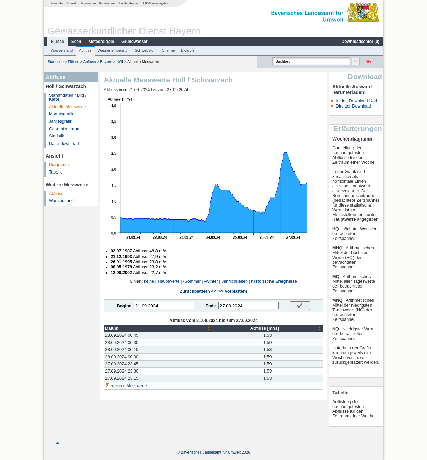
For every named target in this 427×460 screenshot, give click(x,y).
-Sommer (192, 281)
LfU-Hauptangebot (155, 3)
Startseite (57, 3)
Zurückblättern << (198, 291)
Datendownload (64, 143)
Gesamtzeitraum (64, 129)
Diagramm (59, 164)
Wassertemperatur (113, 50)
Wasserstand (62, 50)
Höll (120, 62)
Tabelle (56, 172)
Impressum (88, 3)
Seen (76, 41)
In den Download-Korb (357, 101)
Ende (210, 305)
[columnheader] (158, 328)
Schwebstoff (145, 50)
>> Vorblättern (232, 291)
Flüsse (57, 41)
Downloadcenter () (360, 41)
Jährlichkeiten (234, 281)
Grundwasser (134, 41)
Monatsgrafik (61, 114)
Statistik (56, 136)
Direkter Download (353, 106)
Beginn (124, 305)
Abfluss (85, 50)
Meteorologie (101, 41)
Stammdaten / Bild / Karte (67, 97)
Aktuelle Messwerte (67, 106)
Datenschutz (107, 3)
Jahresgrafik (60, 121)
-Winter (211, 281)
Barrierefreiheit (128, 3)
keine (149, 281)
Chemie (168, 50)
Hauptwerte (168, 281)
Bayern (106, 62)
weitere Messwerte (129, 385)
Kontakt (72, 3)
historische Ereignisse (274, 281)
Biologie (188, 50)
